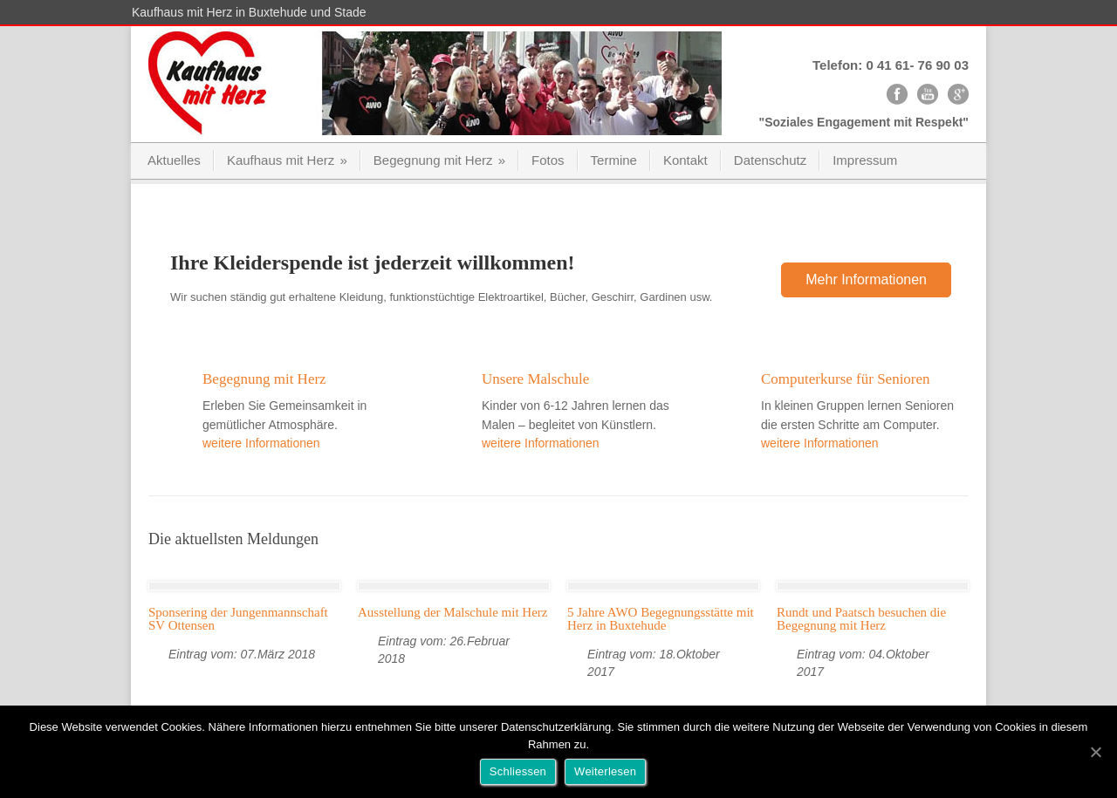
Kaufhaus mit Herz (287, 160)
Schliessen (518, 771)
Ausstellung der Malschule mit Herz (452, 612)
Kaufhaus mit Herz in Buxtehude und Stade (249, 12)
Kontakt (685, 160)
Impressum (865, 160)
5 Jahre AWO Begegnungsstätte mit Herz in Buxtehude (660, 618)
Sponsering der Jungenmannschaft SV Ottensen (238, 618)
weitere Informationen (261, 443)
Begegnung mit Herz (439, 160)
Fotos (548, 160)
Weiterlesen (605, 771)
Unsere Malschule (535, 379)
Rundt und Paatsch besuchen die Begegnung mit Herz (861, 618)
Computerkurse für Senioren (845, 379)
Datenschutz (770, 160)
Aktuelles (174, 160)
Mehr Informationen (866, 279)
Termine (614, 160)
